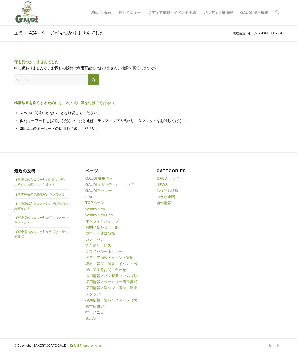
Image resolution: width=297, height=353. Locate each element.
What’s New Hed (99, 215)
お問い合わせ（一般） (103, 227)
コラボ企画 (165, 197)
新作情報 (163, 203)
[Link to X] (270, 345)
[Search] (277, 12)
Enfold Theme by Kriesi (86, 345)
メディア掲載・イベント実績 (109, 257)
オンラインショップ (102, 221)
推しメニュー (96, 312)
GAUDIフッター (98, 190)
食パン (91, 318)
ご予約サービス (98, 245)
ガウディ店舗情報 (100, 233)
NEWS (162, 184)
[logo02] (26, 12)
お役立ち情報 (167, 190)
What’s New (95, 209)
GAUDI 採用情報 (99, 178)
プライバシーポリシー (103, 251)
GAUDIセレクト (169, 178)
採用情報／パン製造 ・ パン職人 (112, 276)
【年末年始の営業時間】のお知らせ (39, 194)
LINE (89, 197)
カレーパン (94, 239)
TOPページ (94, 203)
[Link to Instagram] (278, 345)
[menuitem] (101, 12)
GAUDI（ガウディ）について (109, 184)
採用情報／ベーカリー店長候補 (111, 282)
